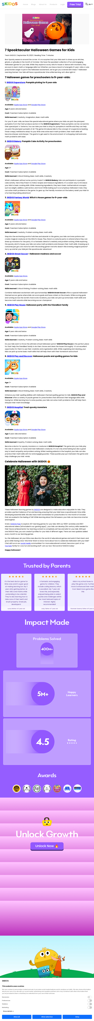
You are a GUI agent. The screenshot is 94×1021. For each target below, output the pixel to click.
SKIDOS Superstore (16, 82)
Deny (77, 1017)
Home (25, 4)
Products (53, 4)
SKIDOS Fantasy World (18, 197)
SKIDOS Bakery (14, 141)
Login (62, 4)
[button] (90, 1000)
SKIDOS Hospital (15, 407)
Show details (8, 1011)
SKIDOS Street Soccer (17, 253)
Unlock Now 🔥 (47, 846)
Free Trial (75, 4)
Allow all (17, 1017)
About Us (42, 4)
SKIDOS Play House (16, 305)
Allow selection (47, 1017)
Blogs (33, 4)
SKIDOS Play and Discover (19, 356)
